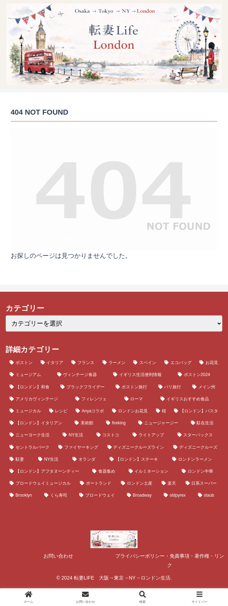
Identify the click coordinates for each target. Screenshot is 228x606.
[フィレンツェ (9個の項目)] (95, 399)
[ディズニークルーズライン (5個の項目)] (136, 447)
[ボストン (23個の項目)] (21, 362)
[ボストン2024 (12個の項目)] (198, 374)
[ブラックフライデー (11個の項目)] (84, 387)
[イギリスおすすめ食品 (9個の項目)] (189, 399)
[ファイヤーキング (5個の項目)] (79, 447)
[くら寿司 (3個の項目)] (58, 495)
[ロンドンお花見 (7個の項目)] (130, 411)
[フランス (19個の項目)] (83, 362)
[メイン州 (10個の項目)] (205, 387)
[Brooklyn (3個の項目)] (23, 495)
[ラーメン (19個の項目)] (114, 362)
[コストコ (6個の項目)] (110, 435)
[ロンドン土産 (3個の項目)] (137, 483)
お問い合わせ (58, 556)
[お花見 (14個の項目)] (209, 362)
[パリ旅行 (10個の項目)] (171, 387)
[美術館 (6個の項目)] (86, 423)
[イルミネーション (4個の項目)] (151, 471)
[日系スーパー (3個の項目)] (202, 483)
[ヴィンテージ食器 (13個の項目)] (81, 374)
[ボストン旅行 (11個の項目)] (132, 387)
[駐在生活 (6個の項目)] (205, 423)
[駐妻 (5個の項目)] (20, 459)
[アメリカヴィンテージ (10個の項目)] (38, 399)
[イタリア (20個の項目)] (52, 362)
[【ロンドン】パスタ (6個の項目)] (196, 411)
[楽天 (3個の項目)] (169, 483)
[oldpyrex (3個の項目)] (176, 495)
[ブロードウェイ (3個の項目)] (99, 495)
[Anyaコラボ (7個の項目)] (89, 411)
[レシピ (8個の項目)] (58, 411)
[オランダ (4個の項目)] (87, 459)
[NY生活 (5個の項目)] (51, 459)
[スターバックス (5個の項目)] (198, 435)
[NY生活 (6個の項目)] (75, 435)
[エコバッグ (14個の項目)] (178, 362)
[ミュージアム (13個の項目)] (29, 374)
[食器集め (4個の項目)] (106, 471)
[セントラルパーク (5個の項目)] (30, 447)
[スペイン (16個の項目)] (145, 362)
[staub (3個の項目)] (208, 495)
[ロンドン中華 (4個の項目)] (200, 471)
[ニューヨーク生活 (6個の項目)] (32, 435)
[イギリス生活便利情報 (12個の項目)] (141, 374)
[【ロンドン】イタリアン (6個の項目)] (38, 423)
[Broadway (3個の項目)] (141, 495)
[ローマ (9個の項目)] (138, 399)
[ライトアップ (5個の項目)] (151, 435)
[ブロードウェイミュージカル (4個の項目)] (40, 483)
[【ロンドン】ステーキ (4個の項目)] (137, 459)
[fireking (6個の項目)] (118, 423)
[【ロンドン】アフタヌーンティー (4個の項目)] (47, 471)
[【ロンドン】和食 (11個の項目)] (31, 387)
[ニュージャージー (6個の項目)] (160, 423)
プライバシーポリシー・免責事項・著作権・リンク (169, 560)
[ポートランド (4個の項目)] (96, 483)
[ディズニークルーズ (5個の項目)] (196, 447)
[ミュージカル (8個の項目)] (25, 411)
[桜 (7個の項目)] (161, 411)
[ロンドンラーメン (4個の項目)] (195, 459)
